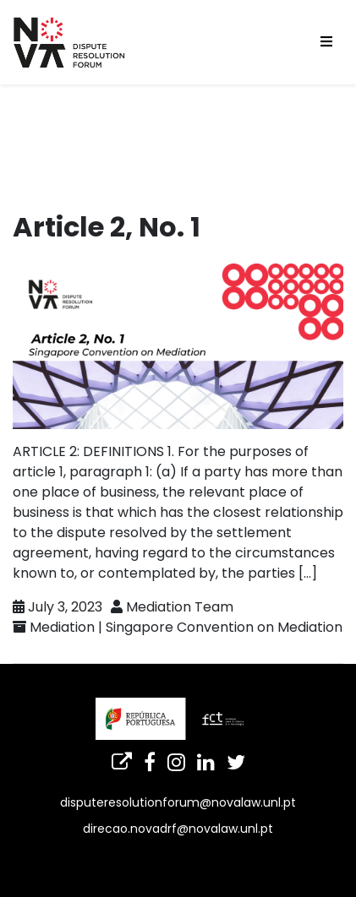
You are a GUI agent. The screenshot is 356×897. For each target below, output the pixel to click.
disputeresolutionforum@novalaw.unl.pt (178, 802)
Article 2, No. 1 (106, 227)
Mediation (62, 627)
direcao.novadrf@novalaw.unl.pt (178, 828)
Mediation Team (179, 607)
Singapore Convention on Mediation (224, 627)
